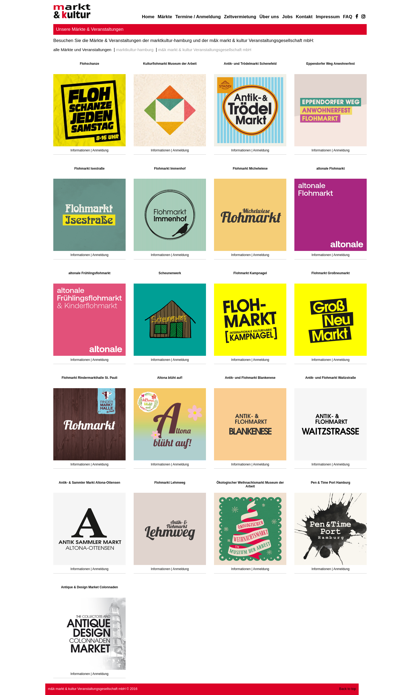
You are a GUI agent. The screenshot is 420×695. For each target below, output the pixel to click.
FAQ (347, 16)
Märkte (165, 16)
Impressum (328, 16)
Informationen (80, 150)
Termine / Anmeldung (198, 16)
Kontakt (304, 16)
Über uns (269, 16)
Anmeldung (100, 150)
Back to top (347, 689)
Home (148, 16)
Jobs (287, 16)
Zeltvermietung (240, 16)
